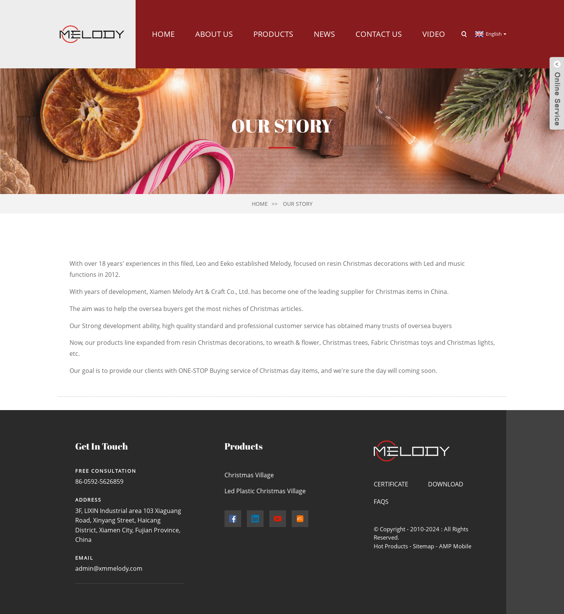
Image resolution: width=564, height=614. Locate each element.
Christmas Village (249, 475)
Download (445, 484)
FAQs (381, 501)
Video (433, 34)
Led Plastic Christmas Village (265, 491)
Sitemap (423, 546)
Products (273, 34)
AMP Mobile (455, 546)
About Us (214, 34)
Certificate (391, 484)
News (324, 34)
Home (163, 34)
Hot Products (391, 546)
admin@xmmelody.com (108, 568)
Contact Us (378, 34)
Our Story (298, 203)
